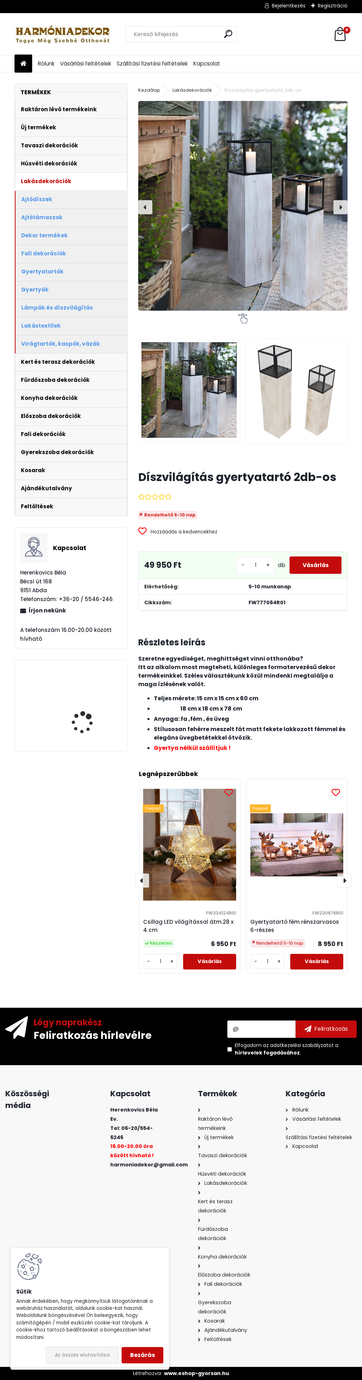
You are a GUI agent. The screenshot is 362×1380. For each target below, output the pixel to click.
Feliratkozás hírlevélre (93, 1035)
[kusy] (252, 565)
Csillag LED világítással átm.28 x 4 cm (188, 926)
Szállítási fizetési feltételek (152, 63)
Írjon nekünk (47, 610)
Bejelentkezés (288, 5)
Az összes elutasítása (82, 1355)
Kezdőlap (149, 90)
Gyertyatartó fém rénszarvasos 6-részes (294, 926)
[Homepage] (23, 64)
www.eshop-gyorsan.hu (196, 1373)
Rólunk (46, 63)
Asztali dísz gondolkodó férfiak (90, 697)
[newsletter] (326, 1029)
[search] (228, 34)
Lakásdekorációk (192, 90)
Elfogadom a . (286, 1049)
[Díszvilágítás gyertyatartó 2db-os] (243, 206)
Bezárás (142, 1355)
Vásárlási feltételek (85, 63)
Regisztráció (333, 5)
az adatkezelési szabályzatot (298, 1045)
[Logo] (63, 34)
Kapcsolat (206, 63)
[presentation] (145, 207)
